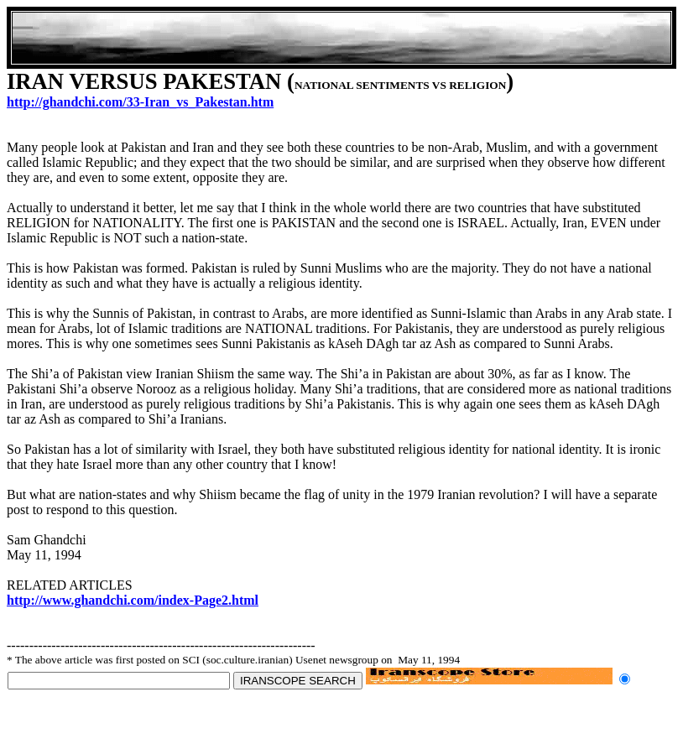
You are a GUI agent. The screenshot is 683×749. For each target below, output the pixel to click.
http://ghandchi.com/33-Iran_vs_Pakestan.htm (140, 102)
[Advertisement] (341, 38)
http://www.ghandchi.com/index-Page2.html (132, 600)
